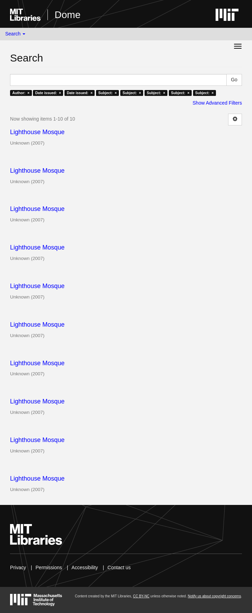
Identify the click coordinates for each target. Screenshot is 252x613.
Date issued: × (48, 93)
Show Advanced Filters (217, 103)
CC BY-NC (141, 596)
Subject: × (107, 93)
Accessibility (84, 567)
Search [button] (15, 33)
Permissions (49, 567)
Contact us (119, 567)
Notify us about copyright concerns (214, 596)
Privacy (18, 567)
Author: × (20, 93)
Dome (68, 14)
